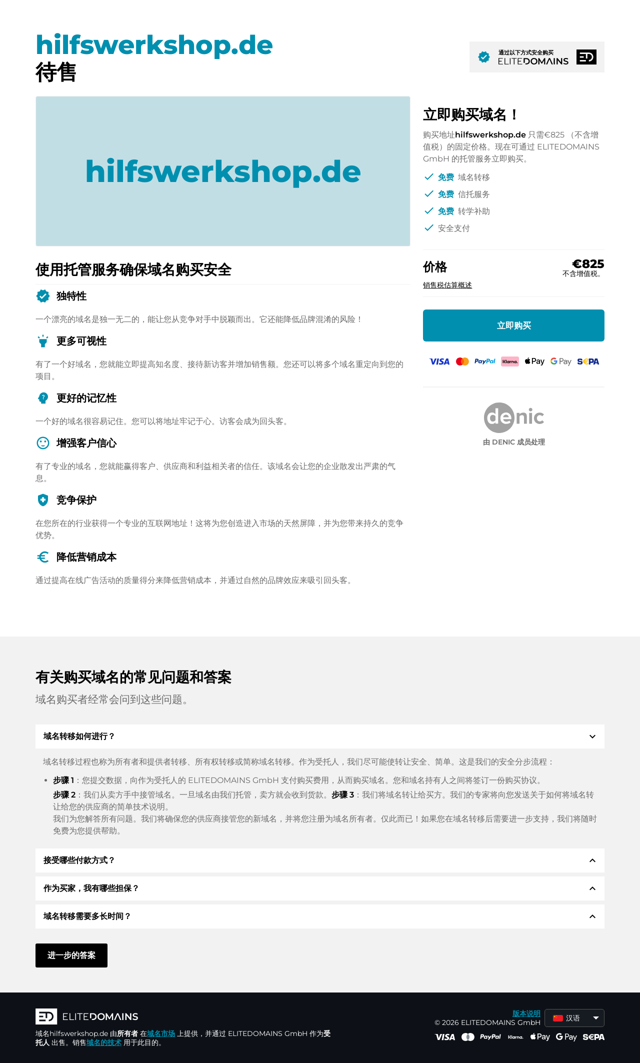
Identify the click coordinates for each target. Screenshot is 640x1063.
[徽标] (186, 1017)
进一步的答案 (72, 955)
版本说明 (526, 1013)
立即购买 (514, 325)
